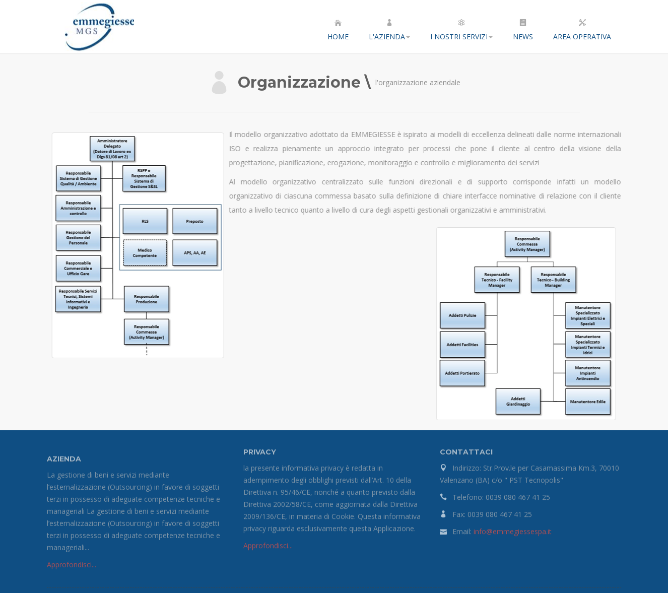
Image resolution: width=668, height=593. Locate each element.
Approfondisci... (71, 566)
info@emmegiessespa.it (513, 530)
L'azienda (389, 30)
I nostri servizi (461, 30)
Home (338, 30)
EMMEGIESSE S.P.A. (90, 26)
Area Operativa (582, 30)
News (523, 30)
